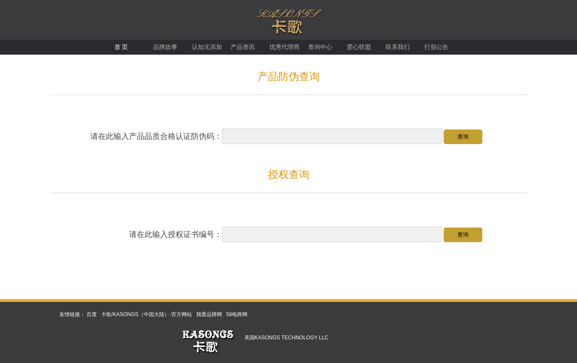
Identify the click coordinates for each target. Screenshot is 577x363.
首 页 (121, 47)
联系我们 (398, 47)
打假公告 (436, 47)
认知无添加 (207, 47)
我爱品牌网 (209, 314)
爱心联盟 (359, 47)
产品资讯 (243, 47)
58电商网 (236, 314)
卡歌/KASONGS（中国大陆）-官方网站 (146, 314)
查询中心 (320, 47)
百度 (91, 314)
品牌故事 (165, 47)
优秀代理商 (284, 47)
